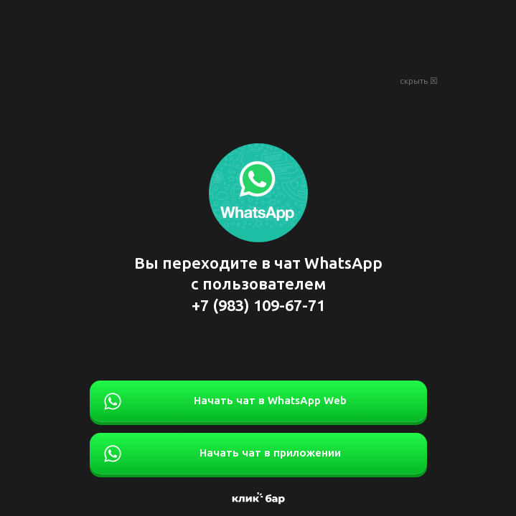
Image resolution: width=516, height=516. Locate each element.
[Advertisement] (258, 36)
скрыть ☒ (419, 81)
